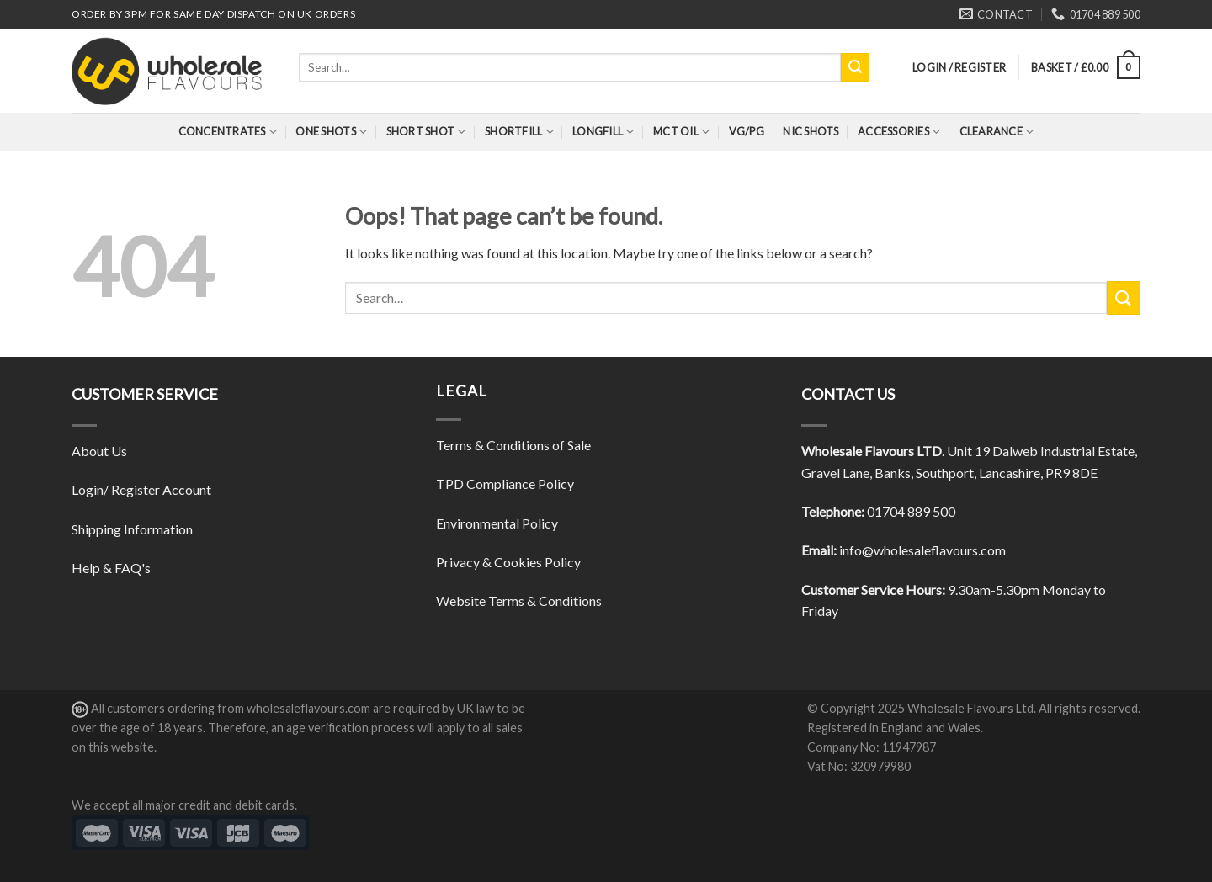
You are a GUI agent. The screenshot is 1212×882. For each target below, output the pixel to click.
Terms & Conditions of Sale (513, 445)
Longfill (603, 132)
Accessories (899, 132)
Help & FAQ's (111, 568)
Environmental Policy (497, 523)
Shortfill (519, 132)
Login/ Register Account (141, 489)
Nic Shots (810, 131)
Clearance (997, 132)
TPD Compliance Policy (505, 483)
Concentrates (228, 132)
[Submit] (855, 67)
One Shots (331, 132)
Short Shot (426, 132)
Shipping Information (132, 529)
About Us (99, 451)
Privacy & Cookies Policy (508, 562)
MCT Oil (681, 132)
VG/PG (746, 131)
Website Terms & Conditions (519, 600)
